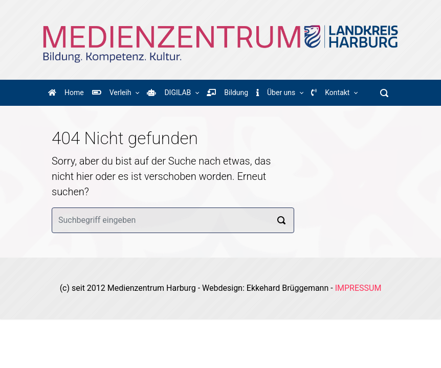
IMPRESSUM (358, 288)
